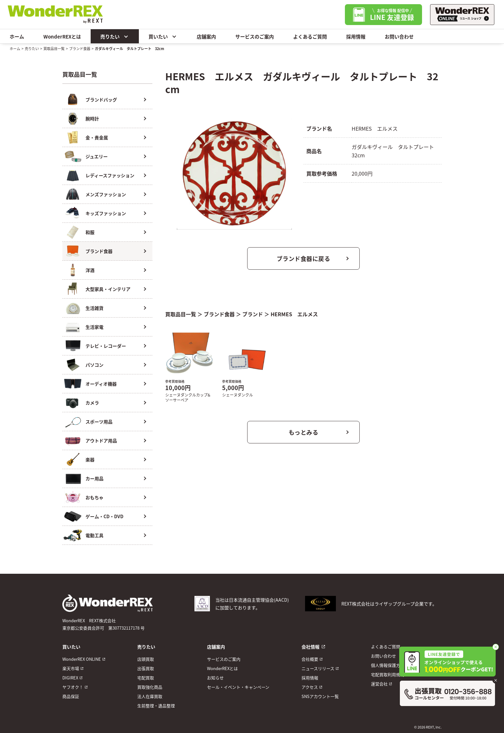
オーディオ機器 (101, 383)
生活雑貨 (95, 308)
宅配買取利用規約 (387, 674)
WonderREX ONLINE (81, 659)
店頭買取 (145, 659)
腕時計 (92, 118)
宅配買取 (145, 678)
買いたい (162, 36)
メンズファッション (106, 194)
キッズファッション (106, 213)
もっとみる (304, 432)
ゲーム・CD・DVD (104, 516)
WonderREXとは (62, 36)
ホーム (17, 36)
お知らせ (215, 678)
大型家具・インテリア (108, 289)
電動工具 (95, 535)
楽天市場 (70, 668)
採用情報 (355, 36)
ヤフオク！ (72, 687)
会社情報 (311, 646)
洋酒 (90, 270)
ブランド (252, 314)
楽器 (90, 459)
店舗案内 (206, 36)
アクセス (310, 687)
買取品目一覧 (54, 48)
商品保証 (70, 696)
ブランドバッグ (101, 99)
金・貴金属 (97, 137)
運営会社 (379, 684)
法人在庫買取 (149, 696)
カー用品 (95, 478)
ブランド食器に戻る (303, 258)
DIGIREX (70, 678)
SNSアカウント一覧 (320, 696)
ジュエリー (97, 156)
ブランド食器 (79, 48)
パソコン (95, 365)
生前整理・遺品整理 (156, 705)
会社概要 (310, 659)
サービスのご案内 (254, 36)
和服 (90, 232)
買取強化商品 (149, 687)
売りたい (114, 36)
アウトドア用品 (101, 440)
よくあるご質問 (310, 36)
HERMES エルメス (294, 314)
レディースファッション (110, 175)
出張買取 (145, 668)
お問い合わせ (399, 36)
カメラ (92, 402)
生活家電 (95, 327)
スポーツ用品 (99, 421)
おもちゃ (95, 497)
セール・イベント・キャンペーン (238, 687)
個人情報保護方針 (387, 665)
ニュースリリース (318, 668)
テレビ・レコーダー (106, 346)
